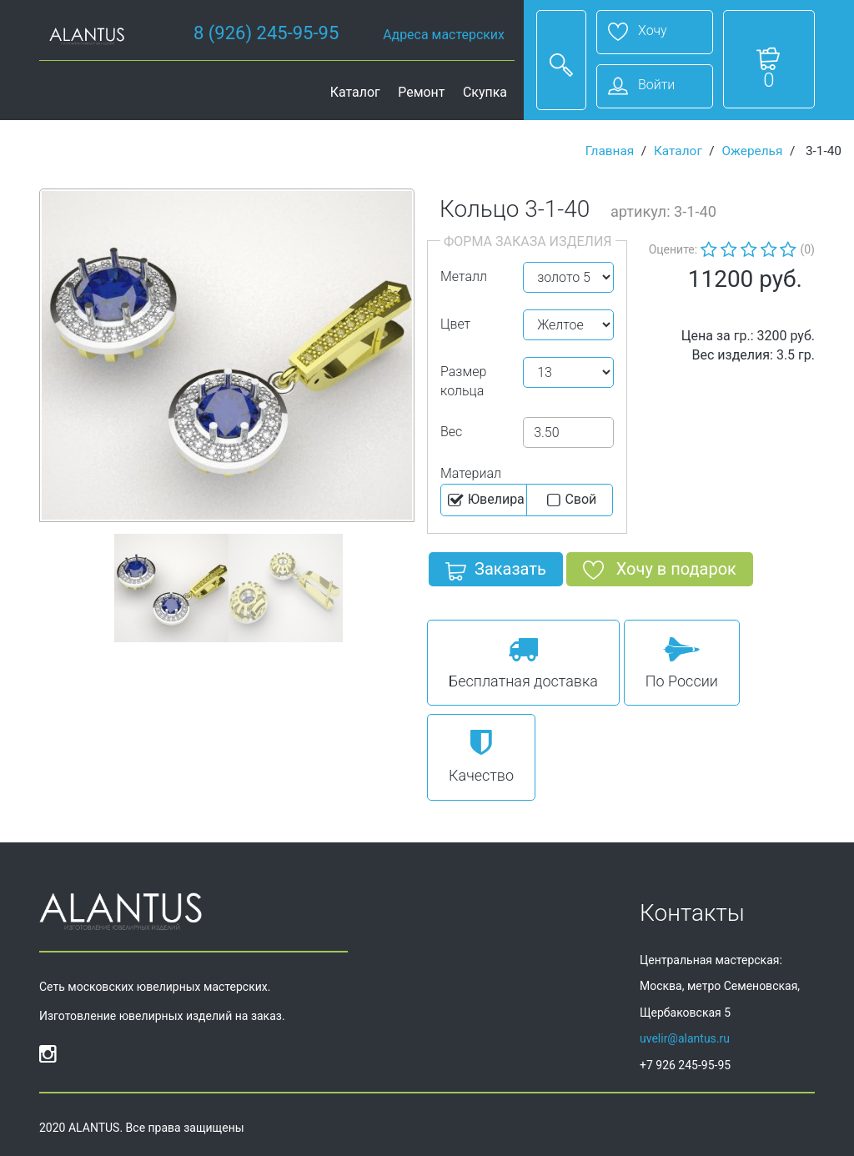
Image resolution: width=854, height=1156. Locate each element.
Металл (463, 276)
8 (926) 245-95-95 (266, 33)
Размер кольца (463, 381)
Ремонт (421, 92)
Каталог (355, 92)
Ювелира (485, 500)
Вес (451, 432)
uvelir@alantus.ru (685, 1038)
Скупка (485, 92)
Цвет (455, 324)
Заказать (495, 572)
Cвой (570, 500)
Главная (610, 150)
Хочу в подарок (659, 572)
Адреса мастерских (444, 35)
